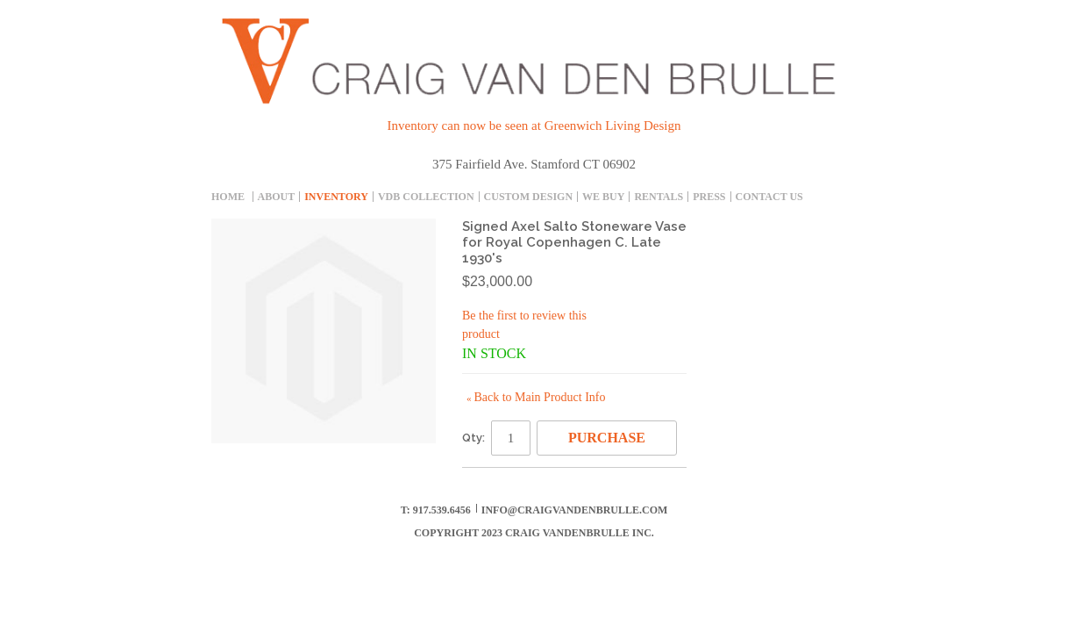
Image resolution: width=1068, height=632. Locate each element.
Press (709, 196)
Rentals (658, 196)
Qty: (473, 437)
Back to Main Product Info (535, 397)
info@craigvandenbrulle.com (574, 510)
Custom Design (528, 196)
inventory (336, 196)
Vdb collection (426, 196)
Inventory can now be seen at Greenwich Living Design (534, 125)
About (276, 196)
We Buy (603, 196)
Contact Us (769, 196)
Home (228, 196)
